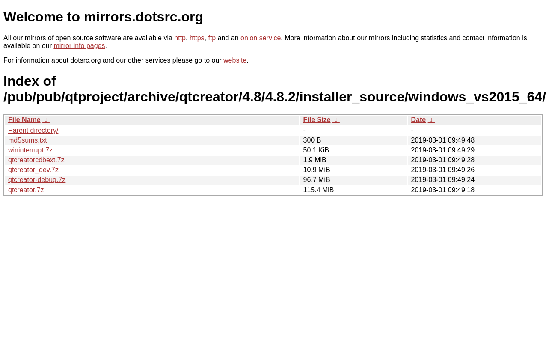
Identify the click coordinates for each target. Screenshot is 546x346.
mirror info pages (79, 45)
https (197, 38)
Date (418, 119)
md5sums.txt (27, 140)
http (180, 38)
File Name (24, 119)
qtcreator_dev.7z (33, 169)
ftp (212, 38)
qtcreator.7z (26, 190)
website (234, 60)
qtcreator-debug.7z (36, 179)
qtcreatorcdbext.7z (36, 160)
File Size (317, 119)
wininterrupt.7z (30, 150)
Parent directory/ (33, 130)
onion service (260, 38)
